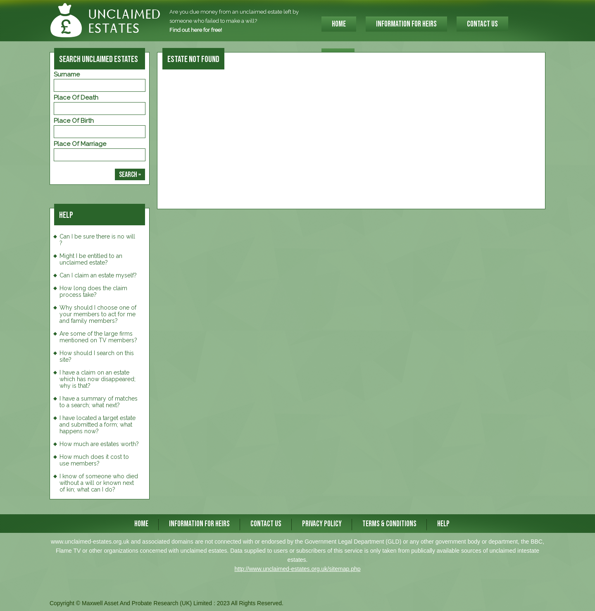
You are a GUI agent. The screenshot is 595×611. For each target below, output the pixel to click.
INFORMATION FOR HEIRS (406, 24)
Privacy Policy (322, 524)
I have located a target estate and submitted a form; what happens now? (98, 424)
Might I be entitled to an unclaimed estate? (91, 259)
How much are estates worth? (99, 444)
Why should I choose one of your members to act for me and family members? (98, 314)
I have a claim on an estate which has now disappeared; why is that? (98, 379)
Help (443, 524)
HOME (339, 24)
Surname (67, 74)
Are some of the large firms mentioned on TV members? (98, 337)
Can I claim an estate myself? (98, 275)
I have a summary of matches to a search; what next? (99, 401)
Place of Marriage (80, 144)
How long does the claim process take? (93, 291)
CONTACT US (482, 24)
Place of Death (76, 97)
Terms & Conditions (389, 524)
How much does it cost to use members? (94, 460)
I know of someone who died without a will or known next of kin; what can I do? (99, 483)
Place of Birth (74, 120)
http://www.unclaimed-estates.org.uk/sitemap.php (297, 569)
